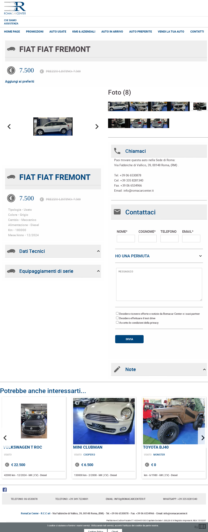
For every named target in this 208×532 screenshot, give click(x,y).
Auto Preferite (140, 31)
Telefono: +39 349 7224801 (71, 498)
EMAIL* (191, 235)
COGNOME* (148, 235)
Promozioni (34, 31)
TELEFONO (169, 235)
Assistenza (11, 23)
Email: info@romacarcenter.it (125, 498)
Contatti (197, 31)
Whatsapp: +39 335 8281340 (180, 498)
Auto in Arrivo (112, 31)
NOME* (126, 235)
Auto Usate (57, 31)
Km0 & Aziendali (83, 31)
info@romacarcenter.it (139, 190)
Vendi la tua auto (171, 31)
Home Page (12, 31)
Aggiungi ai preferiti (19, 81)
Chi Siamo (10, 20)
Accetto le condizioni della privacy (138, 322)
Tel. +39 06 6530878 (117, 513)
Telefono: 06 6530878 (24, 498)
